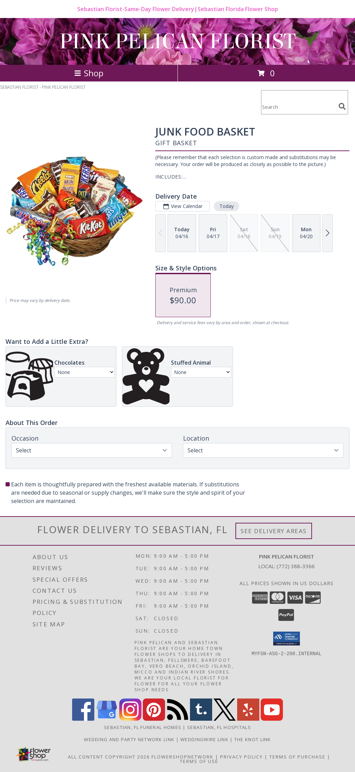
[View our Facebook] (83, 718)
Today (226, 206)
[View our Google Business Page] (107, 718)
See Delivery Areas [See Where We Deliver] (274, 531)
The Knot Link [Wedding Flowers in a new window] (252, 739)
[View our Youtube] (272, 718)
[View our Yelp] (248, 718)
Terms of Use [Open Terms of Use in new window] (199, 761)
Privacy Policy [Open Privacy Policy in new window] (241, 757)
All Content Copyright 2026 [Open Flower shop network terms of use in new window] (109, 757)
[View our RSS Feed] (177, 718)
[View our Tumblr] (201, 718)
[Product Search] (298, 106)
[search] (342, 106)
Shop (88, 73)
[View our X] (225, 718)
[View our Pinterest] (154, 718)
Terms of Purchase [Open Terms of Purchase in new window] (297, 757)
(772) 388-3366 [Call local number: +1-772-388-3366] (296, 566)
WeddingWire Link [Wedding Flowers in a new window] (205, 739)
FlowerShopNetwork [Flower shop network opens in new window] (182, 757)
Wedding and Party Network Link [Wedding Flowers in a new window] (130, 739)
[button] (286, 638)
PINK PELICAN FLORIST (177, 41)
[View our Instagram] (130, 718)
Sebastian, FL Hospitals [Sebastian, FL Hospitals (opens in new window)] (219, 727)
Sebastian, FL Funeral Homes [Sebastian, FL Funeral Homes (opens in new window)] (142, 727)
